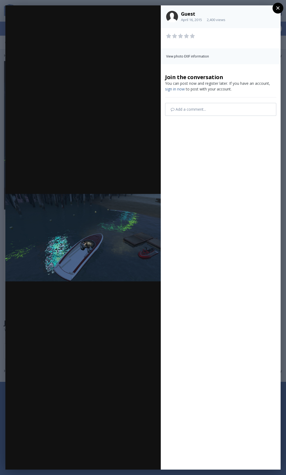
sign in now (175, 89)
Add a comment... (188, 109)
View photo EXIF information (187, 56)
